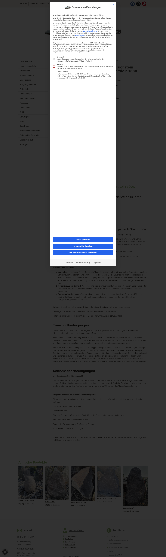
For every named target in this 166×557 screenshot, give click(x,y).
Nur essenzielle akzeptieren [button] (83, 174)
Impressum (97, 190)
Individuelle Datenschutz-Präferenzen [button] (83, 181)
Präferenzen (69, 190)
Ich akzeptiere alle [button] (83, 167)
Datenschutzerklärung (83, 190)
